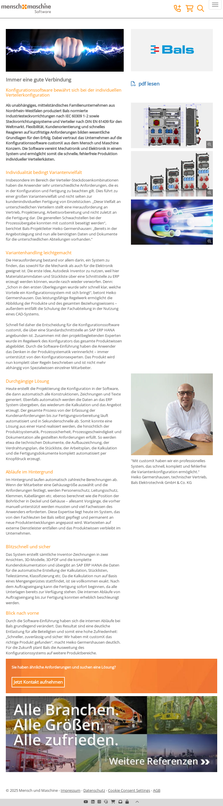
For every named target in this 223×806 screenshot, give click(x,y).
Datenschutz (94, 790)
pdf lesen (145, 83)
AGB (156, 790)
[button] (127, 801)
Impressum (70, 790)
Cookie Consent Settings (129, 790)
